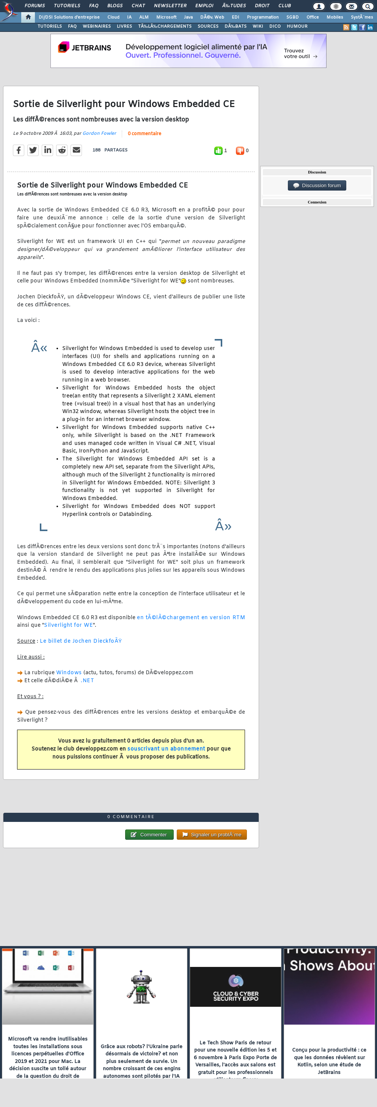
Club (284, 6)
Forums (35, 6)
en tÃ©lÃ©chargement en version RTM (191, 617)
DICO (275, 26)
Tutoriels (67, 6)
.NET (87, 680)
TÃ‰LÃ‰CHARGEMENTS (165, 26)
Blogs (115, 6)
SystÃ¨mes (362, 17)
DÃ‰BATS (236, 26)
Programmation (263, 17)
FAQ (93, 6)
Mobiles (335, 17)
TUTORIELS (50, 26)
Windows (69, 672)
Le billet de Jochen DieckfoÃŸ (81, 641)
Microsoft (166, 17)
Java (188, 17)
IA (129, 17)
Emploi (204, 6)
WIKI (258, 26)
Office (312, 17)
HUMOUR (297, 26)
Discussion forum (317, 186)
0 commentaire (144, 134)
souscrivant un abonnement (166, 749)
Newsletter (170, 6)
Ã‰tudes (234, 6)
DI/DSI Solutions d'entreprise (69, 17)
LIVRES (124, 26)
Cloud (113, 17)
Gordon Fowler (99, 134)
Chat (138, 6)
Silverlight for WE (68, 625)
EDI (235, 17)
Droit (262, 6)
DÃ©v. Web (212, 17)
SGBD (292, 17)
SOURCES (208, 26)
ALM (144, 17)
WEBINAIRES (97, 26)
